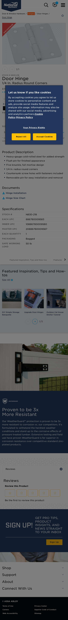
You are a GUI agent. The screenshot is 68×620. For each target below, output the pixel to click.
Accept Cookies (44, 137)
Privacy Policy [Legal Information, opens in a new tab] (24, 117)
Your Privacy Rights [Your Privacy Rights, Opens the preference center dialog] (34, 127)
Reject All (21, 137)
